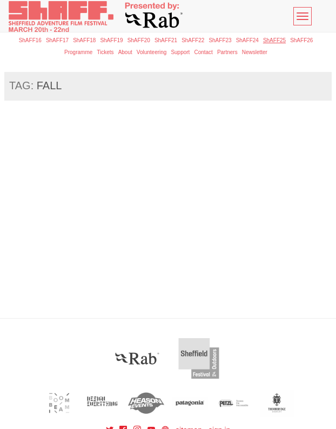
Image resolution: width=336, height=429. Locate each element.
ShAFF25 (274, 40)
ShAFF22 (193, 40)
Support (180, 52)
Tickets (105, 52)
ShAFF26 (301, 40)
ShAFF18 (84, 40)
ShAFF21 (165, 40)
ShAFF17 (57, 40)
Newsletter (254, 52)
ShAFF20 (138, 40)
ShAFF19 (111, 40)
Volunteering (152, 52)
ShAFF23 (220, 40)
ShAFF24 (247, 40)
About (125, 52)
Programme (78, 52)
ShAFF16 (30, 40)
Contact (203, 52)
